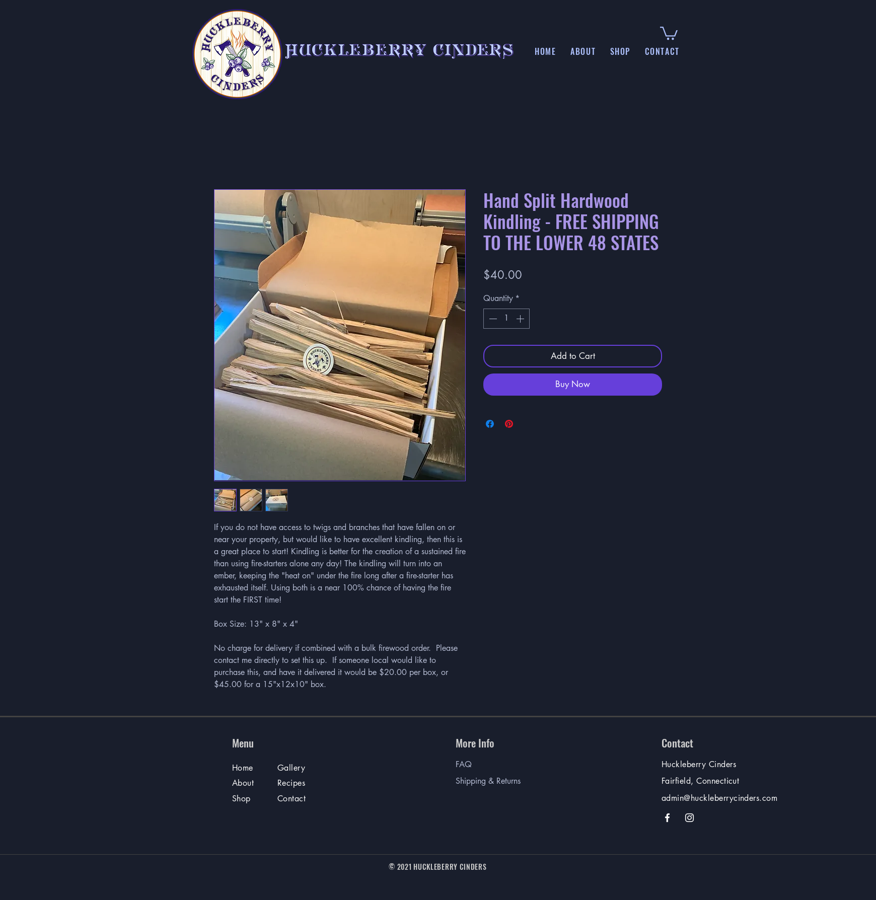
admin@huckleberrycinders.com (719, 798)
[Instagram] (689, 817)
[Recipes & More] (292, 785)
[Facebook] (667, 817)
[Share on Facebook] (490, 424)
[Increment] (521, 318)
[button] (583, 51)
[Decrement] (492, 318)
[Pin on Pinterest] (509, 424)
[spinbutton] (506, 318)
